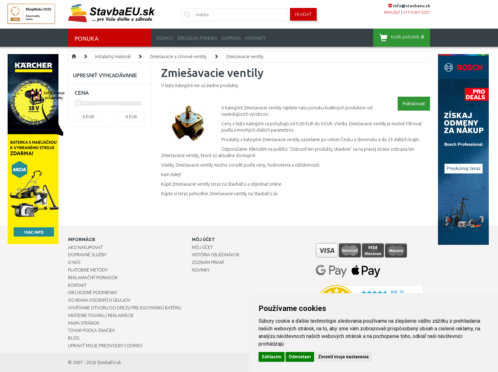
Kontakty (255, 38)
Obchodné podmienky (92, 292)
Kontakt (77, 285)
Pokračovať (414, 103)
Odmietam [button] (300, 356)
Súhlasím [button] (271, 356)
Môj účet (202, 247)
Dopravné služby (87, 254)
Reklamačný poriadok (93, 277)
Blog (73, 338)
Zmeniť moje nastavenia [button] (343, 356)
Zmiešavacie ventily (245, 56)
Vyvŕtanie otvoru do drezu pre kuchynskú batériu (124, 307)
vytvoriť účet (416, 12)
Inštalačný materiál (113, 56)
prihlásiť (392, 12)
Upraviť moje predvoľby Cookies (105, 345)
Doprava (231, 38)
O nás (74, 262)
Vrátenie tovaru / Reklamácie (101, 315)
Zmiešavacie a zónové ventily (178, 56)
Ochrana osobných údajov (99, 300)
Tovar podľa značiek (91, 330)
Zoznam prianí (208, 262)
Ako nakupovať (85, 247)
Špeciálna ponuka (197, 38)
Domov (164, 38)
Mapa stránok (83, 323)
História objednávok (215, 254)
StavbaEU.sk (109, 362)
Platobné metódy (88, 269)
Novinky (201, 269)
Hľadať (303, 14)
